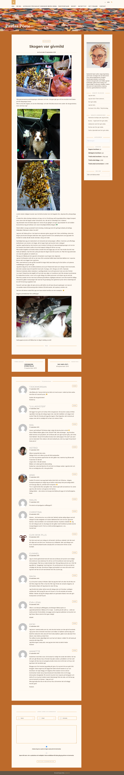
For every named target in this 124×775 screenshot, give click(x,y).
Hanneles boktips (93, 117)
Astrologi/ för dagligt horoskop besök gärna (40, 6)
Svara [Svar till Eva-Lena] (74, 601)
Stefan (90, 127)
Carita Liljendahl (93, 130)
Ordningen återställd (29, 365)
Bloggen (46, 41)
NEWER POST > (75, 361)
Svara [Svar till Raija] (74, 575)
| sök (107, 2)
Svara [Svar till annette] (74, 650)
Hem (13, 6)
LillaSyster (91, 124)
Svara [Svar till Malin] (74, 499)
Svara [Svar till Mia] (74, 424)
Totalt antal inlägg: (94, 160)
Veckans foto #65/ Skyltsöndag (98, 108)
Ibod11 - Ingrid (92, 121)
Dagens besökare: (94, 149)
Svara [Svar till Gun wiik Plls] (74, 534)
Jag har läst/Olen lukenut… (96, 98)
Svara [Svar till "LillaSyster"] (74, 405)
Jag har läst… (92, 95)
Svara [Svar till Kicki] (74, 623)
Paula (40, 52)
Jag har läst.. (63, 364)
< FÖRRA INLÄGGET (19, 361)
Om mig (18, 6)
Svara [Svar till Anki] (74, 474)
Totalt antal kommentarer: (96, 163)
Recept (73, 6)
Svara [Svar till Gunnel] (74, 552)
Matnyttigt (82, 6)
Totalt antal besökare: (95, 156)
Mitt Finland (93, 6)
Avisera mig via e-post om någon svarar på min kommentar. (46, 748)
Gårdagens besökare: (95, 153)
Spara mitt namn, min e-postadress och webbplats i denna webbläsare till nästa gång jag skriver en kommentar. (46, 755)
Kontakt (103, 6)
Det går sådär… (92, 102)
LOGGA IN (67, 773)
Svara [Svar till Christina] (74, 511)
